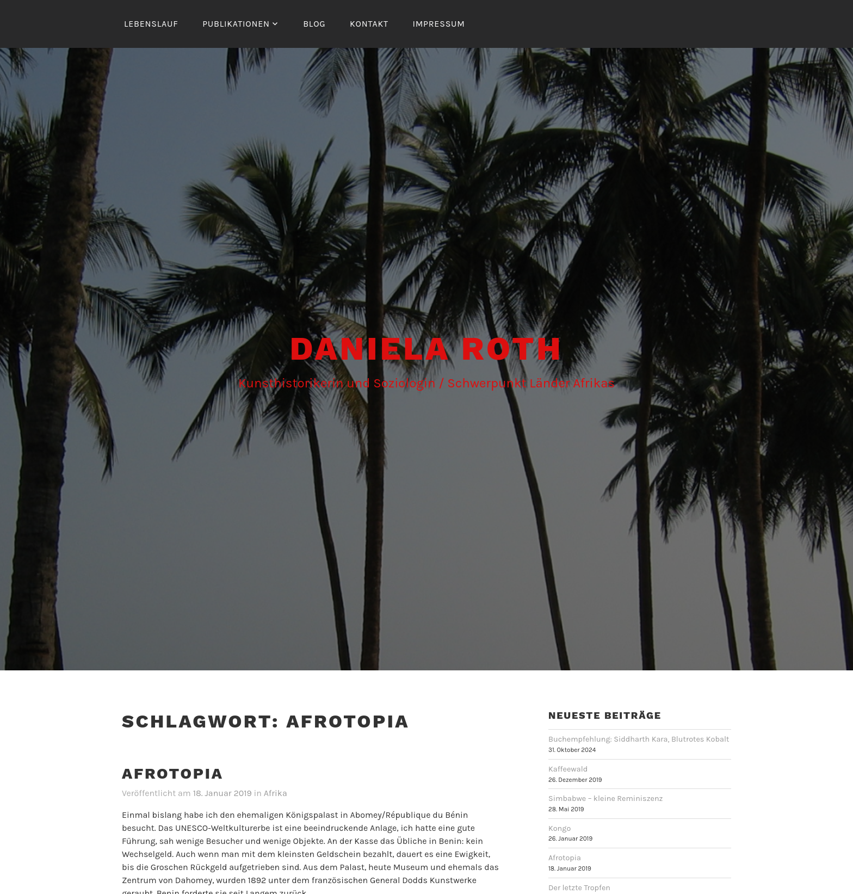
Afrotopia (173, 773)
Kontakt (369, 24)
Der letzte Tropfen (579, 887)
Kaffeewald (568, 769)
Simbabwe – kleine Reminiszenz (605, 798)
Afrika (275, 793)
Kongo (559, 828)
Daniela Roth (426, 348)
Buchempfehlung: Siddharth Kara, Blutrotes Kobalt (638, 739)
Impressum (438, 24)
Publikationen (236, 24)
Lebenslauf (151, 24)
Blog (314, 24)
